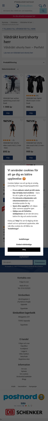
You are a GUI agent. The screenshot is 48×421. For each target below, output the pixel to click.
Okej (24, 250)
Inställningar (24, 239)
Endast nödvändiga (24, 244)
